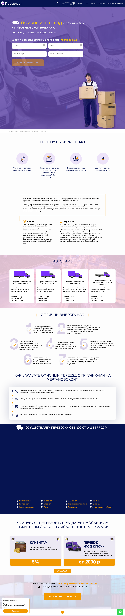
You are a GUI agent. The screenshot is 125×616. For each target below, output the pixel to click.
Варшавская (73, 507)
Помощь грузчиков (57, 54)
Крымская (96, 501)
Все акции (62, 571)
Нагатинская (24, 504)
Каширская (72, 501)
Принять (15, 611)
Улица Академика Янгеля (102, 507)
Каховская (47, 501)
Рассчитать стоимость (62, 597)
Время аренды (19, 54)
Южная (46, 507)
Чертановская (25, 501)
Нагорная (47, 504)
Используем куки (10, 600)
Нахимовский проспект (77, 504)
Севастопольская (26, 507)
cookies (5, 607)
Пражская (96, 504)
